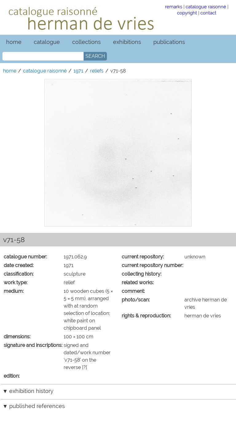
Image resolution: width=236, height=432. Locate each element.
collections (86, 42)
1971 (78, 71)
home (14, 42)
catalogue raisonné (206, 6)
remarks (173, 6)
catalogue (47, 42)
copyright (187, 12)
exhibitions (127, 42)
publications (169, 42)
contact (208, 12)
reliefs (97, 71)
